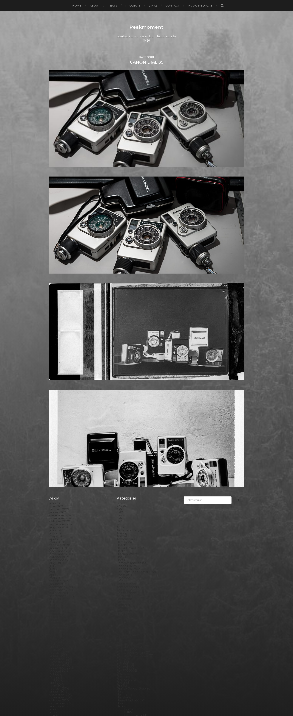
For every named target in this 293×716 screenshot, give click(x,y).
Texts (112, 5)
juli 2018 (55, 319)
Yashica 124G (126, 668)
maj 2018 (56, 325)
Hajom (121, 409)
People (122, 549)
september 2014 (61, 456)
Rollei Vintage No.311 (132, 591)
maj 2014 (55, 468)
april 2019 (56, 292)
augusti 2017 (58, 352)
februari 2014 (59, 477)
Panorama (124, 543)
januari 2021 (58, 229)
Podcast (123, 567)
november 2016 (61, 379)
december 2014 (61, 447)
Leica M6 (123, 492)
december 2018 (61, 304)
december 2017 (61, 340)
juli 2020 (55, 247)
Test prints (124, 641)
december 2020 (61, 232)
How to (122, 420)
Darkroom (124, 316)
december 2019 (61, 268)
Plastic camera (127, 564)
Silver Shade (126, 609)
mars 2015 (56, 438)
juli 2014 (55, 462)
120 (119, 220)
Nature (122, 519)
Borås (121, 277)
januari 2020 (58, 265)
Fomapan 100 (127, 367)
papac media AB (200, 5)
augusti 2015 (58, 423)
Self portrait (125, 606)
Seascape (124, 603)
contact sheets (128, 304)
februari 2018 (59, 334)
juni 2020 (56, 250)
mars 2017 (56, 367)
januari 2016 (58, 409)
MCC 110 (122, 510)
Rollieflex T (125, 597)
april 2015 (56, 435)
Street (121, 629)
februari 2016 (59, 406)
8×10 (120, 241)
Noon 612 (123, 531)
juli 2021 (55, 220)
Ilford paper (126, 435)
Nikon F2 (123, 525)
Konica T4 (124, 471)
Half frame (124, 412)
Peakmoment (146, 27)
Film (120, 358)
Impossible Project (130, 441)
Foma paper (126, 361)
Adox (120, 244)
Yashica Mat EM (128, 671)
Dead (121, 319)
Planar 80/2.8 (127, 561)
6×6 (119, 235)
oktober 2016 (59, 382)
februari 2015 (59, 441)
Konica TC (124, 474)
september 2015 (61, 420)
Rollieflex (123, 594)
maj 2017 (55, 361)
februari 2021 (59, 226)
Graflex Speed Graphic (133, 406)
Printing (123, 582)
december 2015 (61, 412)
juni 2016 (55, 394)
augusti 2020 (59, 244)
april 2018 (56, 328)
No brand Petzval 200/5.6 (135, 528)
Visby (120, 659)
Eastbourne (125, 343)
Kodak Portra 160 (129, 459)
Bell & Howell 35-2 (130, 265)
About (95, 5)
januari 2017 (58, 373)
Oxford (122, 540)
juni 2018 (56, 322)
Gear (120, 391)
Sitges (121, 612)
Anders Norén (153, 703)
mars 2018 (56, 331)
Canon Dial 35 (127, 283)
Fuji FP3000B (127, 388)
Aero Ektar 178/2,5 (130, 247)
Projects (133, 5)
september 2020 (62, 241)
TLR (120, 644)
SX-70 (121, 638)
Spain (121, 621)
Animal (122, 253)
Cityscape (124, 295)
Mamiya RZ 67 (127, 501)
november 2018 (61, 307)
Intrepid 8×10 (126, 450)
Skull (120, 615)
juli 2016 (55, 391)
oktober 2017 (59, 346)
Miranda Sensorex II (131, 516)
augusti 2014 (58, 459)
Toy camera (125, 647)
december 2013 (61, 483)
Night (121, 522)
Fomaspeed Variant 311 (133, 370)
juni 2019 (56, 286)
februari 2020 (59, 262)
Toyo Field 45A (127, 650)
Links (153, 5)
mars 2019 (56, 295)
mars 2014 (56, 474)
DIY (119, 337)
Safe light (124, 600)
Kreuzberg (125, 477)
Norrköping (125, 534)
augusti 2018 (59, 316)
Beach (121, 262)
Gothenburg (126, 397)
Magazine (124, 498)
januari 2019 (58, 301)
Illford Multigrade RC (132, 438)
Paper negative (128, 546)
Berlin (121, 268)
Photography (127, 552)
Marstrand (124, 507)
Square (122, 623)
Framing (123, 379)
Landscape (125, 483)
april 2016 (56, 400)
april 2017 (56, 364)
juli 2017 (55, 355)
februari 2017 (59, 370)
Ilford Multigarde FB (132, 432)
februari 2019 (59, 298)
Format (122, 376)
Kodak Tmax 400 (129, 465)
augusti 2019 (58, 280)
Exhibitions (125, 352)
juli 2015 (55, 426)
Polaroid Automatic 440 (134, 573)
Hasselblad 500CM (130, 417)
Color (121, 298)
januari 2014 (58, 480)
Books (121, 274)
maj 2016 (55, 397)
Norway (122, 537)
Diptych (122, 334)
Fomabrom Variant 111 (133, 364)
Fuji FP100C (125, 385)
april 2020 (56, 256)
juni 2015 (55, 429)
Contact (173, 5)
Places (121, 558)
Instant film (125, 447)
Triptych (123, 653)
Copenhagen (126, 310)
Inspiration (124, 444)
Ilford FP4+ (125, 426)
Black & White (127, 271)
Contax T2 (124, 307)
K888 (121, 456)
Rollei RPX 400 (128, 588)
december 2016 (61, 376)
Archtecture (126, 256)
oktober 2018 (59, 310)
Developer (124, 328)
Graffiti (122, 403)
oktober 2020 (59, 238)
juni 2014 (56, 465)
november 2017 (61, 343)
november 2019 (61, 271)
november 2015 (61, 415)
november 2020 (61, 235)
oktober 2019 (59, 274)
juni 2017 (56, 358)
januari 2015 (58, 444)
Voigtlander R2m (129, 662)
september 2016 (61, 385)
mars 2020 (57, 259)
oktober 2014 (59, 453)
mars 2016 (56, 403)
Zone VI (122, 674)
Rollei (121, 585)
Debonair (123, 322)
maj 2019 (55, 289)
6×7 (119, 238)
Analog (122, 250)
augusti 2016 (58, 388)
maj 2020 (56, 253)
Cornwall (123, 313)
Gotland (123, 400)
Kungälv (123, 480)
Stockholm (125, 626)
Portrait (122, 579)
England (123, 349)
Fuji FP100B (125, 382)
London (122, 495)
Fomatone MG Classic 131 (135, 373)
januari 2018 (58, 337)
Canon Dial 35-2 (128, 286)
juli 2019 (55, 283)
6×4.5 (120, 232)
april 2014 (56, 471)
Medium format (128, 513)
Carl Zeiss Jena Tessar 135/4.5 (138, 289)
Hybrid (122, 423)
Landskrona (125, 486)
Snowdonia (125, 618)
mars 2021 (56, 223)
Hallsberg (124, 415)
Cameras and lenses (131, 280)
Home (76, 5)
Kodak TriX (125, 468)
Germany (124, 394)
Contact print (127, 301)
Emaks (122, 346)
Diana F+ (123, 331)
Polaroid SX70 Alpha (132, 576)
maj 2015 (55, 432)
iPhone (122, 453)
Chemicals (124, 292)
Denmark (124, 325)
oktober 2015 (59, 417)
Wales (121, 665)
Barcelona (124, 259)
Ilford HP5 (124, 429)
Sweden (123, 635)
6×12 (120, 229)
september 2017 (61, 349)
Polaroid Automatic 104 (134, 570)
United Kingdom (129, 656)
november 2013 (61, 486)
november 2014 (61, 450)
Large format (126, 489)
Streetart (123, 632)
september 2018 (61, 313)
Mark (120, 504)
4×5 (119, 226)
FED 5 (121, 355)
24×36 (121, 223)
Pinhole (122, 555)
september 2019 (61, 277)
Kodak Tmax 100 (129, 462)
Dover (121, 340)
